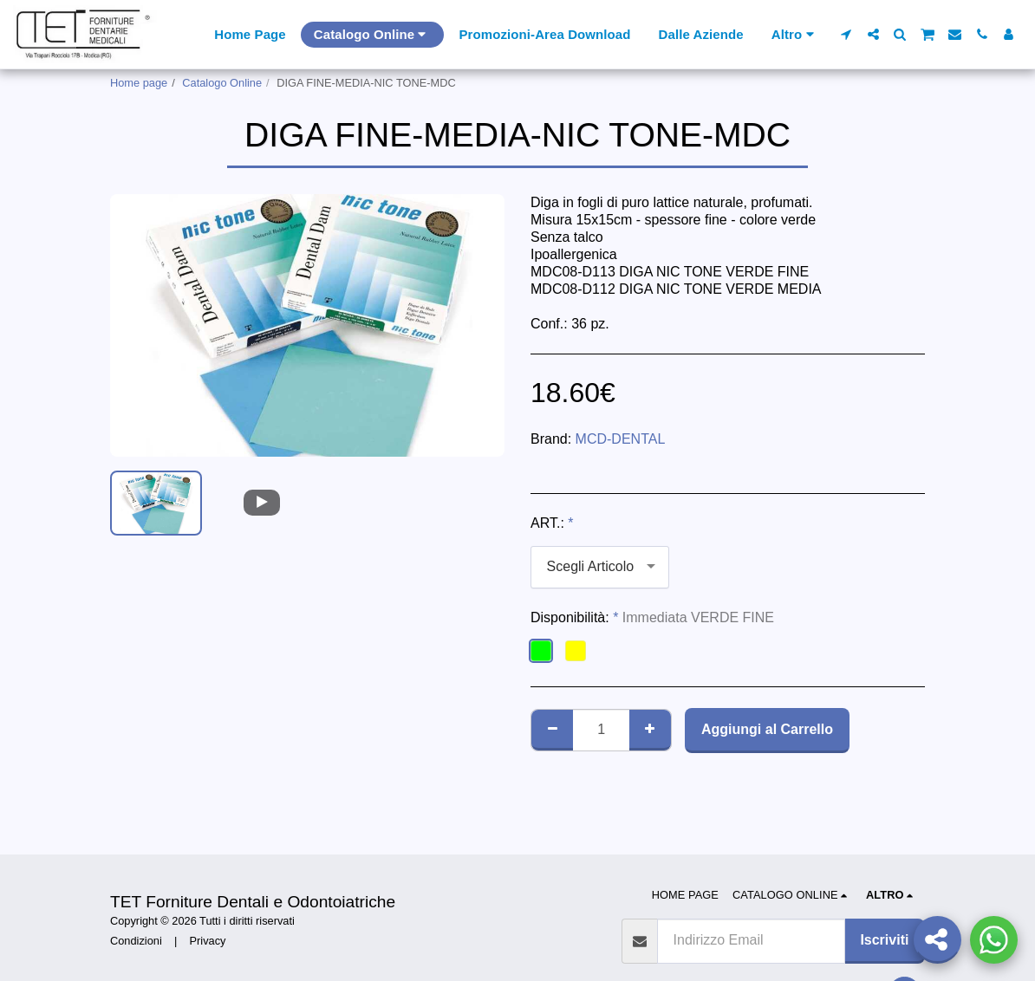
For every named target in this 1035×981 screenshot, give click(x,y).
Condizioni (136, 940)
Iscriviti (884, 939)
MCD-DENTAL (621, 439)
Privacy (208, 940)
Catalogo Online (222, 82)
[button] (846, 34)
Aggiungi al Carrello (767, 729)
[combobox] (600, 567)
